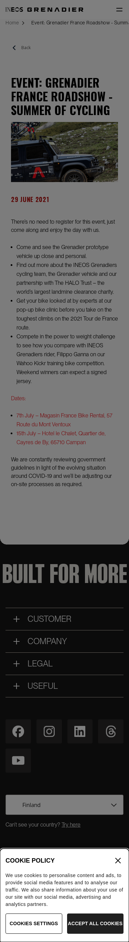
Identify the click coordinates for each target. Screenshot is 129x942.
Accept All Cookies (95, 927)
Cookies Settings (34, 927)
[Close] (117, 864)
